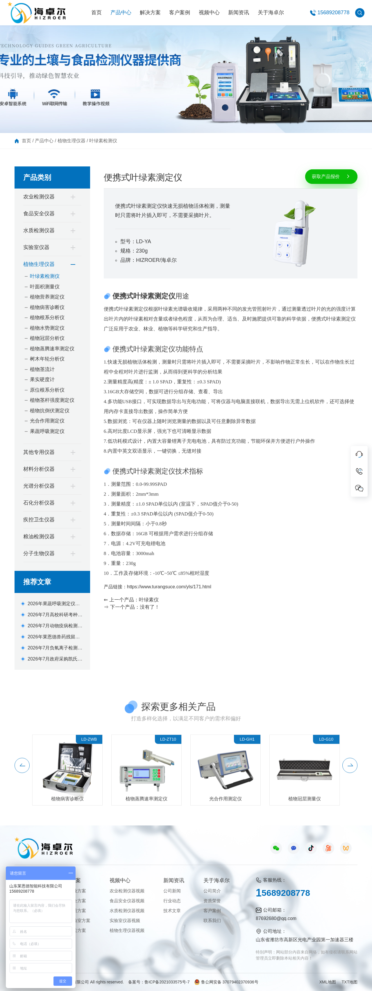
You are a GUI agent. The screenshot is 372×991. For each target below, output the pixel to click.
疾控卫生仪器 (39, 520)
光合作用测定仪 (47, 421)
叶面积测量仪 (45, 287)
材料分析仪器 (39, 469)
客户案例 (179, 12)
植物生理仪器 (71, 140)
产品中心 (120, 12)
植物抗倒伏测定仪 (49, 410)
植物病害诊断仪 (47, 307)
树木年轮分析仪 (47, 359)
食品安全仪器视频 (127, 900)
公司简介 (212, 890)
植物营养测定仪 (47, 297)
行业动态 (172, 900)
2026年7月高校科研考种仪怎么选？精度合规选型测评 (55, 615)
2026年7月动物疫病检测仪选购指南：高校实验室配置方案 (55, 626)
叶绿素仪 (149, 600)
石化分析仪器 (39, 503)
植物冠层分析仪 (47, 338)
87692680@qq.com (276, 918)
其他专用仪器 (39, 452)
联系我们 (212, 920)
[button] (22, 772)
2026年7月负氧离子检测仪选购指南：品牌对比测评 (55, 648)
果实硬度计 (42, 379)
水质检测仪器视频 (127, 910)
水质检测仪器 (39, 230)
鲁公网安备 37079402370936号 (226, 982)
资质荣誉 (212, 900)
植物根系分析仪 (47, 317)
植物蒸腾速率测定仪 (52, 348)
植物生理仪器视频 (127, 930)
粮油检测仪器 (39, 536)
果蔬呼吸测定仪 (47, 431)
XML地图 (327, 982)
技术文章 (172, 910)
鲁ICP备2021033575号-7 (167, 982)
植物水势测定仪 (47, 328)
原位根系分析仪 (47, 390)
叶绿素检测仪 (103, 140)
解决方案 (150, 12)
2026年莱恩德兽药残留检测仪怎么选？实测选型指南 (55, 637)
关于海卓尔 (271, 12)
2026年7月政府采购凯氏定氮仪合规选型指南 (55, 659)
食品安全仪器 (39, 213)
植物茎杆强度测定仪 (52, 400)
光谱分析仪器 (39, 486)
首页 (96, 12)
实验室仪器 (36, 247)
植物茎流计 (42, 369)
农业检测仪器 (39, 197)
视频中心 (209, 12)
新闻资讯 (238, 12)
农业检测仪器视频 (127, 890)
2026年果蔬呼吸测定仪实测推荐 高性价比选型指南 (54, 604)
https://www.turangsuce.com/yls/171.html (169, 586)
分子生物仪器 (39, 553)
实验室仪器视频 (125, 920)
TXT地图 (349, 982)
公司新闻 (172, 890)
